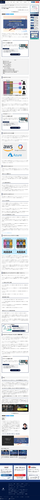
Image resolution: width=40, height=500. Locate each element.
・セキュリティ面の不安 (7, 67)
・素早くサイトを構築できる (7, 64)
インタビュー (26, 483)
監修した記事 (8, 433)
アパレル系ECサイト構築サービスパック (23, 489)
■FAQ (4, 73)
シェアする (4, 415)
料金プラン (18, 483)
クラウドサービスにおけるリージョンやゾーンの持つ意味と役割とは (5, 457)
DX (11, 486)
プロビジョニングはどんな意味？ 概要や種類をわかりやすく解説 (14, 457)
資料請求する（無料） (6, 475)
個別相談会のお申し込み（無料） (33, 475)
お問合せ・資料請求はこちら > (22, 409)
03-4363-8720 (20, 477)
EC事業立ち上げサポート (11, 485)
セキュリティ (25, 485)
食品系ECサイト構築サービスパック (12, 489)
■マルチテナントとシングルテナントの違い (9, 69)
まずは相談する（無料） (20, 475)
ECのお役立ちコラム (22, 486)
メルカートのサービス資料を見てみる (7, 232)
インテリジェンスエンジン (19, 485)
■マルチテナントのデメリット (7, 66)
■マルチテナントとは (6, 61)
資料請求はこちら (10, 492)
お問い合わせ (15, 492)
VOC (14, 486)
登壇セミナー (13, 433)
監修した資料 (17, 433)
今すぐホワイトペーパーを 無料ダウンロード (18, 330)
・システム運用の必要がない (7, 65)
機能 (14, 483)
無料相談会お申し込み (21, 492)
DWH (17, 486)
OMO (9, 486)
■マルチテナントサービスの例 (7, 62)
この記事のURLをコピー (15, 11)
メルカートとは (10, 483)
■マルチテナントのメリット (7, 63)
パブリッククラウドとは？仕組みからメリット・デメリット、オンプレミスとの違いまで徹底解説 (23, 457)
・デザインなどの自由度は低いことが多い (9, 68)
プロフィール (4, 433)
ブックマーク (12, 415)
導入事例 (22, 483)
